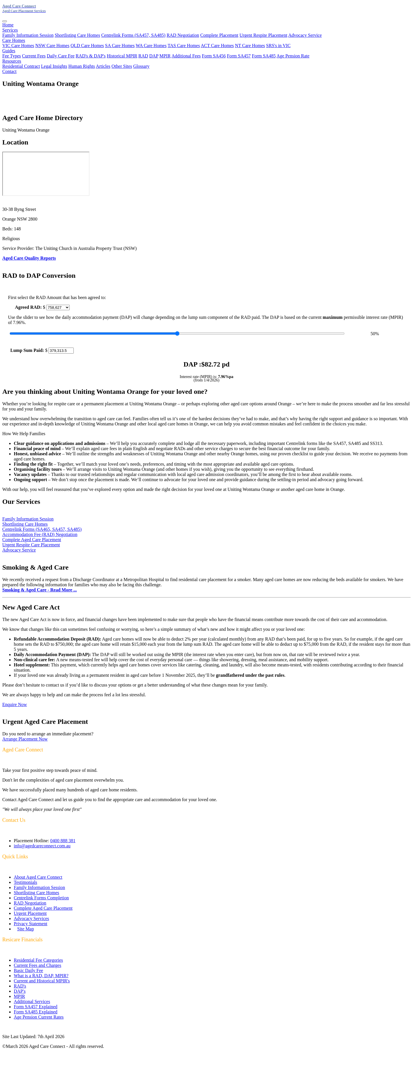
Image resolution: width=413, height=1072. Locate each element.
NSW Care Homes (52, 45)
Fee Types (11, 55)
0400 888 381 (62, 840)
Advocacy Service (305, 35)
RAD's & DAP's (91, 55)
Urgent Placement (30, 913)
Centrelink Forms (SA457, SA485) (133, 35)
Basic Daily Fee (28, 970)
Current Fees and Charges (37, 965)
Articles (103, 66)
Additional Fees (186, 55)
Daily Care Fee (61, 55)
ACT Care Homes (217, 45)
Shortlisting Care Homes (77, 35)
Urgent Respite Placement (263, 35)
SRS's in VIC (278, 45)
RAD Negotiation (183, 35)
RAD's (20, 986)
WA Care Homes (151, 45)
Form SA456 (214, 55)
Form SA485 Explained (35, 1011)
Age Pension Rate (292, 55)
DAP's (20, 991)
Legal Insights (54, 66)
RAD (143, 55)
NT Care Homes (250, 45)
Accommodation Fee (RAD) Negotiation (39, 534)
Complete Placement (219, 35)
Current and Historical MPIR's (42, 980)
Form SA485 (264, 55)
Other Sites (122, 66)
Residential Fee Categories (38, 960)
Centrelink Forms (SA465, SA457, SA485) (41, 529)
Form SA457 (239, 55)
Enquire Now (14, 704)
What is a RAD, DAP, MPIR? (41, 975)
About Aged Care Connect (38, 877)
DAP (153, 55)
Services (10, 30)
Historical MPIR (122, 55)
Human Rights (81, 66)
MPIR (165, 55)
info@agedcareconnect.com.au (42, 845)
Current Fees (34, 55)
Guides (8, 50)
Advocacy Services (31, 918)
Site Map (25, 928)
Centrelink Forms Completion (41, 897)
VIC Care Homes (18, 45)
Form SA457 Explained (35, 1006)
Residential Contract (21, 66)
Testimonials (25, 882)
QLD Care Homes (87, 45)
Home (7, 24)
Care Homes (13, 40)
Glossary (141, 66)
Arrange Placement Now (25, 738)
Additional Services (32, 1001)
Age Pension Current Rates (39, 1017)
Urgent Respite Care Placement (31, 544)
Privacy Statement (30, 923)
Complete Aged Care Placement (31, 539)
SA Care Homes (120, 45)
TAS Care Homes (183, 45)
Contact (9, 71)
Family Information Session (28, 35)
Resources (11, 61)
